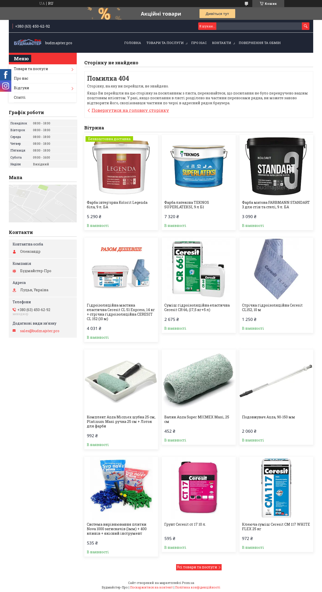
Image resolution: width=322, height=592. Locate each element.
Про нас (199, 42)
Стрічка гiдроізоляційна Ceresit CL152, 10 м (272, 307)
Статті (20, 97)
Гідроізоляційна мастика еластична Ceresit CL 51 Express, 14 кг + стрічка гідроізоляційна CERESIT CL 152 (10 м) (121, 312)
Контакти (221, 42)
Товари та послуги (165, 42)
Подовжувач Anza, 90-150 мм (268, 417)
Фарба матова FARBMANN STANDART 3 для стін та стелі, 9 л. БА (276, 204)
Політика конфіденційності (197, 587)
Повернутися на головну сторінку (130, 110)
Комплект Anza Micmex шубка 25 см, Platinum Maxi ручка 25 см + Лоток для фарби (121, 421)
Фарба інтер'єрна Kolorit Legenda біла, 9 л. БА (117, 204)
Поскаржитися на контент (151, 587)
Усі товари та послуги (197, 567)
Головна (132, 42)
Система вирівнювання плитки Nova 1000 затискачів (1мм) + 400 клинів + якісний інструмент (117, 529)
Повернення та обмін (260, 42)
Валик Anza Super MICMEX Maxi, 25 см (196, 419)
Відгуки (21, 87)
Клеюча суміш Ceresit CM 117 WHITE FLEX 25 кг (276, 526)
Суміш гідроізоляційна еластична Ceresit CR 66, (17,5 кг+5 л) (197, 307)
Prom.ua (188, 583)
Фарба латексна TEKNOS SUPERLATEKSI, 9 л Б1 (186, 204)
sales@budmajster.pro (39, 331)
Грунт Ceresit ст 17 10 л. (185, 524)
